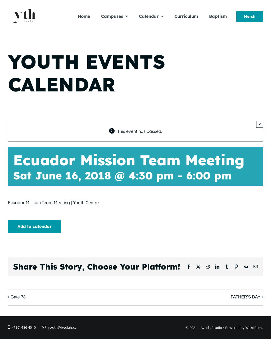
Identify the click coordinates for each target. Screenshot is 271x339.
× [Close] (260, 124)
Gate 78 (18, 297)
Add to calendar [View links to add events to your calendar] (34, 226)
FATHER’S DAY (245, 297)
